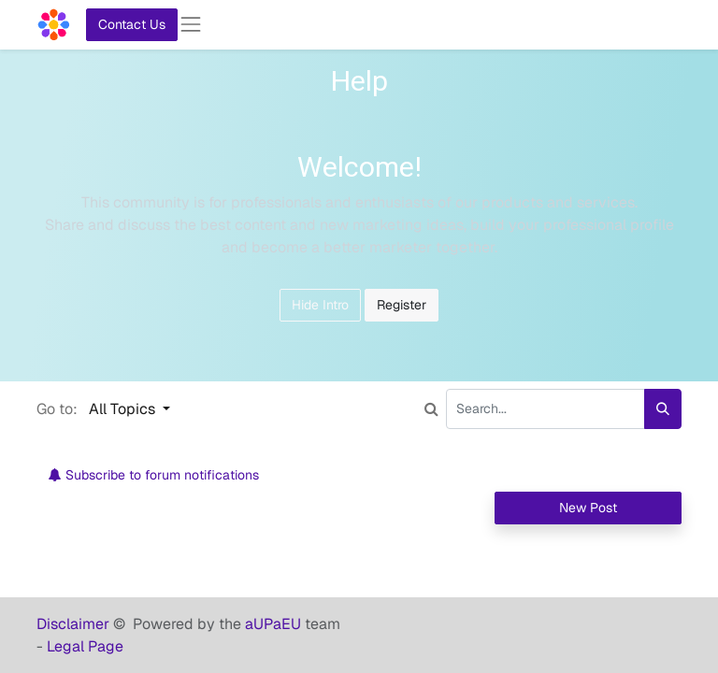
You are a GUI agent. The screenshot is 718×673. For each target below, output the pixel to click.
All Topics (124, 409)
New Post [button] (588, 507)
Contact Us (131, 24)
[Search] (663, 409)
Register (401, 304)
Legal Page (85, 646)
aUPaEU (275, 624)
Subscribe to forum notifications (154, 474)
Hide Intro (320, 304)
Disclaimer (74, 624)
